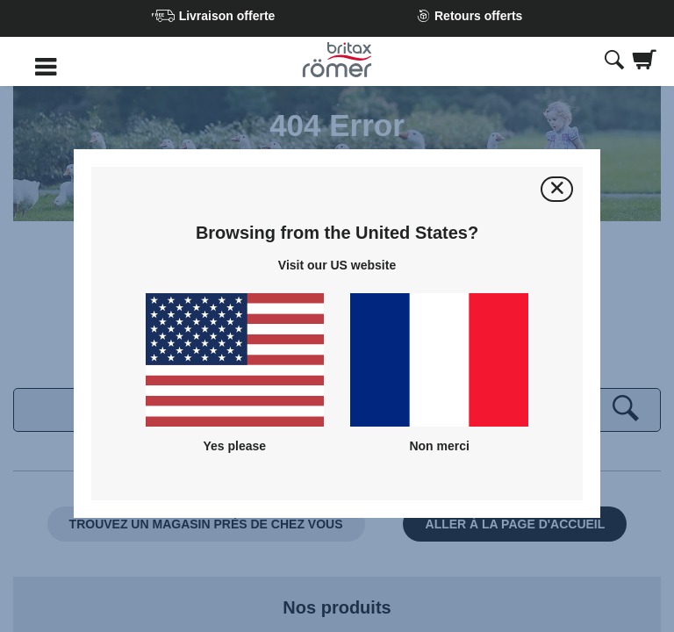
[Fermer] (557, 189)
